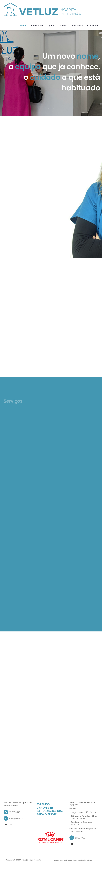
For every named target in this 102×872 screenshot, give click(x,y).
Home (23, 25)
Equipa (51, 25)
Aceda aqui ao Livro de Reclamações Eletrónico (73, 860)
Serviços (63, 25)
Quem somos (36, 25)
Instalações (77, 25)
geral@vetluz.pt (16, 818)
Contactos (92, 25)
